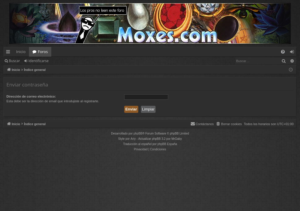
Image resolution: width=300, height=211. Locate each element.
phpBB (138, 133)
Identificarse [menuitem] (293, 53)
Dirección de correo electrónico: (31, 96)
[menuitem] (282, 52)
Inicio (20, 51)
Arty (133, 138)
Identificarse (38, 60)
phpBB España (167, 144)
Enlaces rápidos (9, 53)
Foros (43, 51)
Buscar (14, 60)
